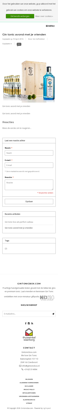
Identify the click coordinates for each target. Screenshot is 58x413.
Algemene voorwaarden (29, 383)
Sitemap (29, 403)
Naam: (8, 148)
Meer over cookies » (44, 16)
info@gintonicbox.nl (31, 366)
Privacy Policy (29, 389)
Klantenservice (29, 400)
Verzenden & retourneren (29, 396)
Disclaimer (29, 386)
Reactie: (9, 177)
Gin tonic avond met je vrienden (24, 34)
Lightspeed (47, 408)
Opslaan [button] (29, 201)
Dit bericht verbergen (20, 16)
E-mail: (8, 160)
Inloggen (29, 379)
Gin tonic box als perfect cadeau (19, 222)
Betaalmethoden (29, 393)
